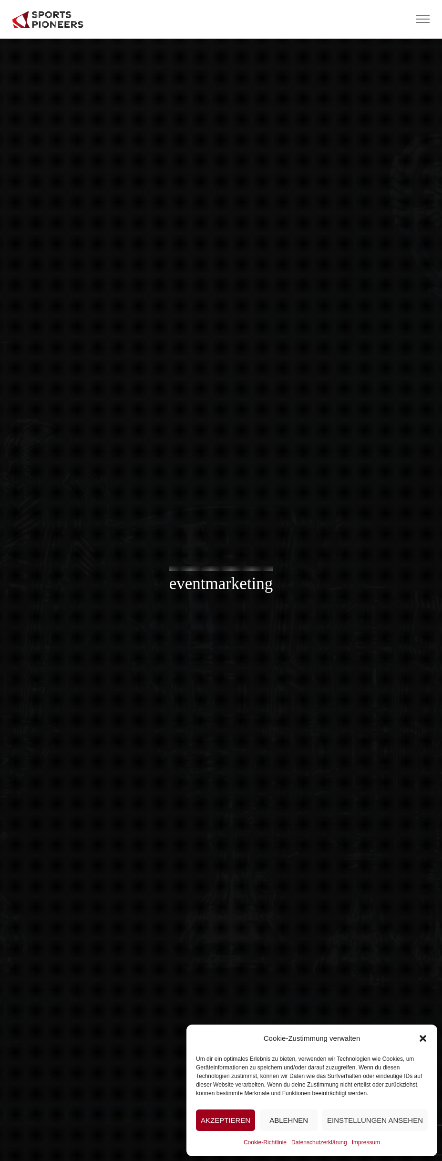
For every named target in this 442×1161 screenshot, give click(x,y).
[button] (423, 1038)
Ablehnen (288, 1120)
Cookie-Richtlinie (265, 1142)
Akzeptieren (225, 1120)
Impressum (366, 1142)
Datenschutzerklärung (319, 1142)
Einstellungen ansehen (375, 1120)
